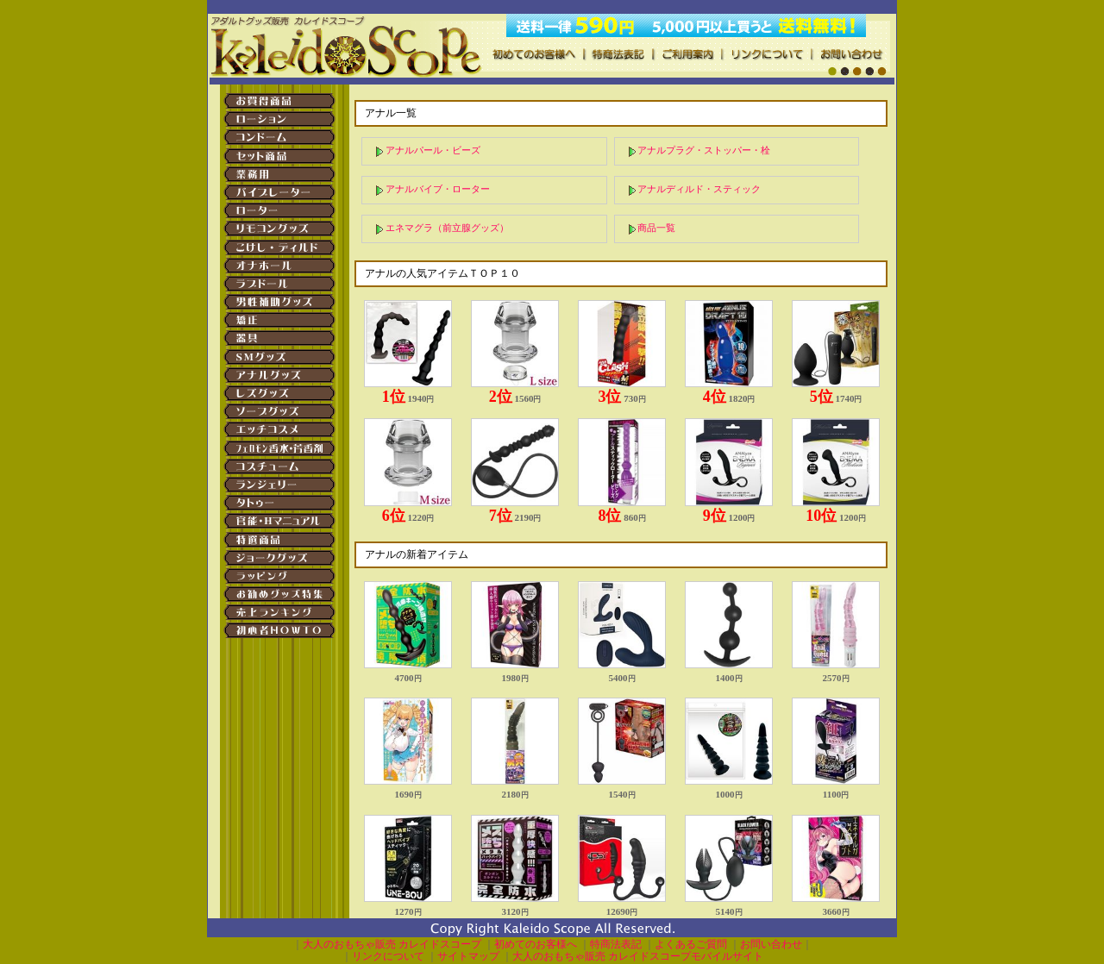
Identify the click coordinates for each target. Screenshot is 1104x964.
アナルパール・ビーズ (433, 150)
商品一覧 (656, 227)
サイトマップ (468, 956)
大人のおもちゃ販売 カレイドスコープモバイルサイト (637, 956)
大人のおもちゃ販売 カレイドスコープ (392, 944)
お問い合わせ (771, 944)
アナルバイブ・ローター (438, 189)
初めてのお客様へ (535, 944)
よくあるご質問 (691, 944)
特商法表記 (616, 944)
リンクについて (388, 956)
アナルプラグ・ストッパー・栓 (703, 150)
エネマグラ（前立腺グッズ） (447, 227)
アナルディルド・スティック (699, 189)
